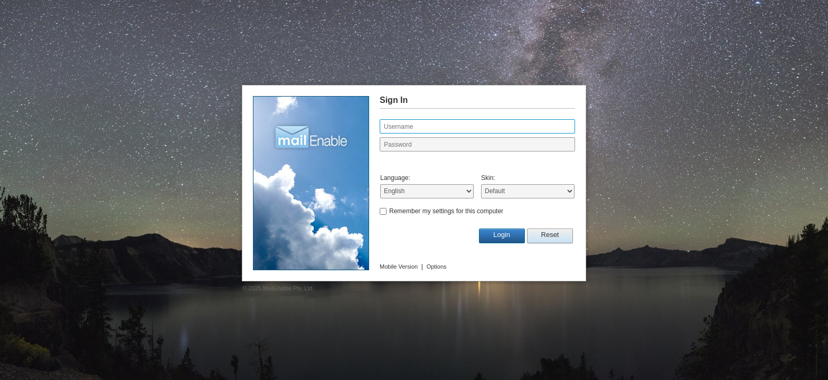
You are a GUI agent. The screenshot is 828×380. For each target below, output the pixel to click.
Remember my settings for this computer (446, 211)
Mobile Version (399, 266)
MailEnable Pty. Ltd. (288, 288)
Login (501, 235)
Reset (550, 235)
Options (437, 266)
